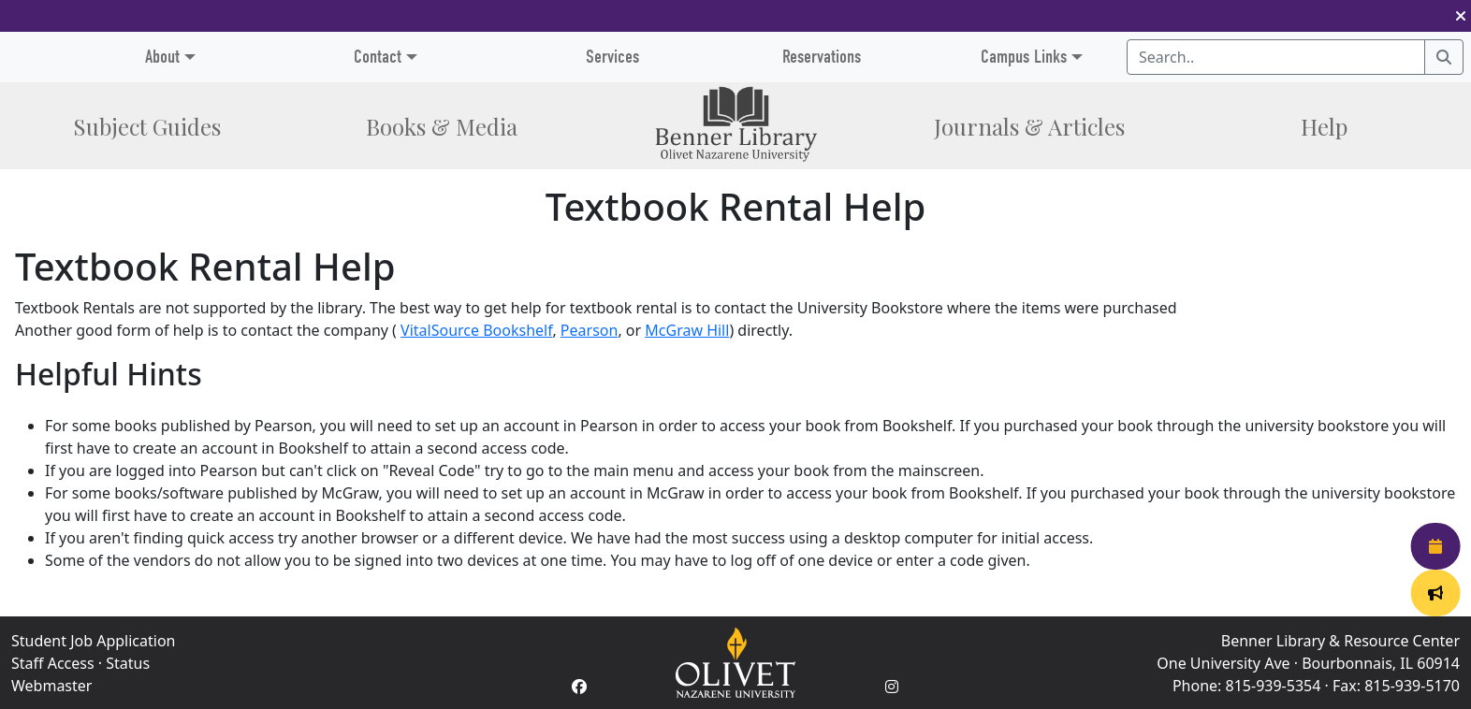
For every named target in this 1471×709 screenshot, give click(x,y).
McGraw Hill (687, 330)
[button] (1460, 16)
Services (612, 56)
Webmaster (51, 685)
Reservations (821, 56)
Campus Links (1024, 56)
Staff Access (53, 663)
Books (441, 126)
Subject (147, 126)
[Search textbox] (1276, 57)
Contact (377, 56)
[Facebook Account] (579, 686)
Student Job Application (93, 640)
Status (128, 663)
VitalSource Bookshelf (476, 330)
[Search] (1444, 57)
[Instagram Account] (891, 686)
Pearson (590, 330)
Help (1324, 126)
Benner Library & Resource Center (1340, 640)
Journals (1029, 126)
